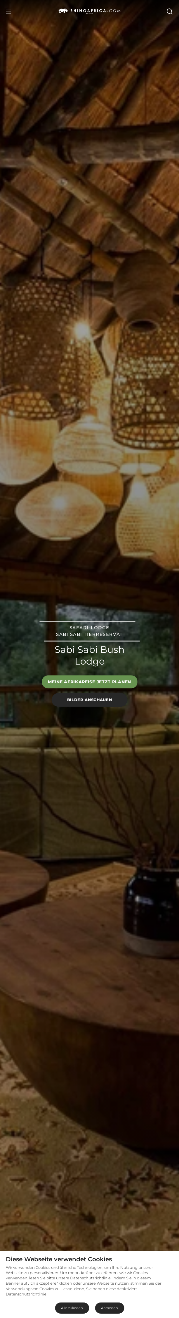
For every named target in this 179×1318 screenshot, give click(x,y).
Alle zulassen (72, 1308)
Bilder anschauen (89, 699)
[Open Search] (169, 11)
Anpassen (109, 1308)
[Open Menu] (8, 11)
